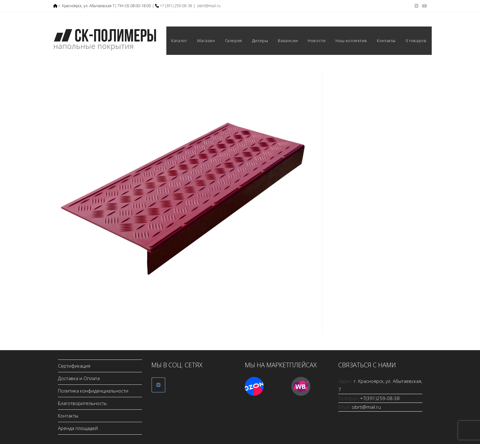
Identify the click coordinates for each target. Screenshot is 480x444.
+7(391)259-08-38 (380, 398)
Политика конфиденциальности (93, 391)
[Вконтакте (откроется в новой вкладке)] (416, 6)
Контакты (68, 416)
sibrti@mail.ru (209, 5)
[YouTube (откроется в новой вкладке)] (423, 6)
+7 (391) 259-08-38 (176, 5)
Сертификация (74, 366)
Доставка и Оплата (79, 378)
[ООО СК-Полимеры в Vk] (158, 385)
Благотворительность (82, 403)
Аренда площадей (78, 428)
